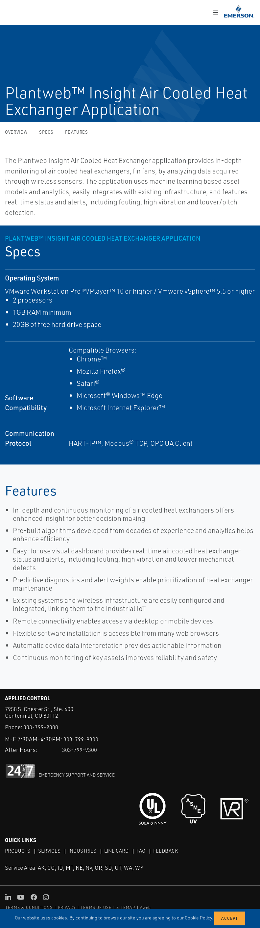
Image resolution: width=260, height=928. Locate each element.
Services (50, 850)
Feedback (171, 850)
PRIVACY (67, 907)
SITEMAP (125, 907)
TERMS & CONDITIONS (29, 907)
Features (76, 132)
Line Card (120, 850)
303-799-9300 (40, 727)
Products (18, 850)
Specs (46, 132)
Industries (85, 850)
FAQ (146, 850)
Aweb (145, 907)
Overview (16, 132)
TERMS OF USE (96, 907)
